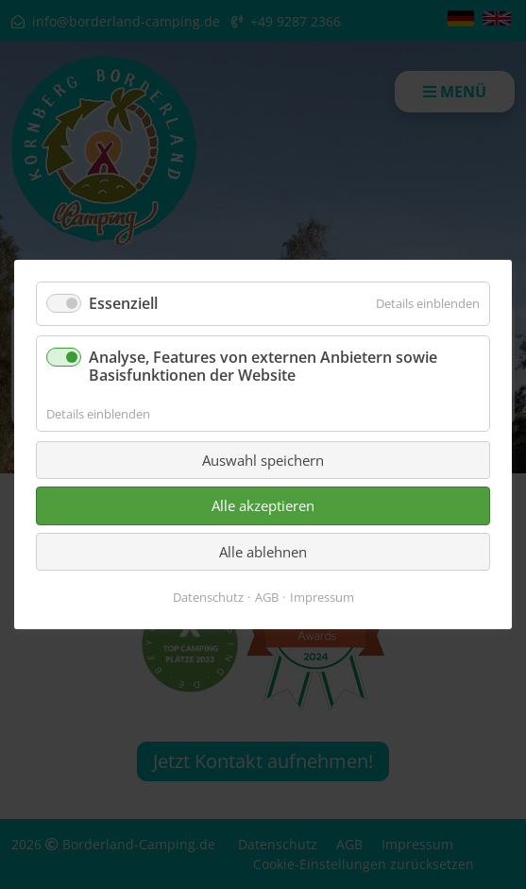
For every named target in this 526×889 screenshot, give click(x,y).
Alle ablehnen (263, 551)
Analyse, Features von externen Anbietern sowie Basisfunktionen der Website (263, 366)
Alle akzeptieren (263, 505)
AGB (267, 597)
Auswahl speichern (263, 460)
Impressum (322, 597)
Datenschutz (208, 597)
